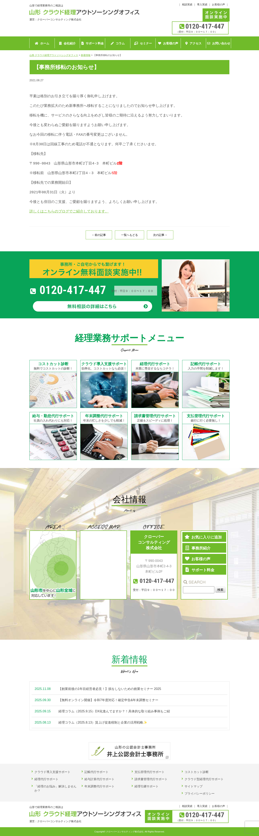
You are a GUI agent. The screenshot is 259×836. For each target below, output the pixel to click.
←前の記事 (99, 235)
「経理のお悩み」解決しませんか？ (55, 788)
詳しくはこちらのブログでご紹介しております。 (69, 211)
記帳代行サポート (96, 772)
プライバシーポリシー (200, 793)
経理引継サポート (147, 786)
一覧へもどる (129, 235)
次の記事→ (160, 235)
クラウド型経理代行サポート (204, 779)
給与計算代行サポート (99, 779)
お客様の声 (218, 4)
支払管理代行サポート (150, 772)
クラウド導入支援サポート (52, 772)
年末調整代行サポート (99, 786)
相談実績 (187, 4)
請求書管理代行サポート (151, 779)
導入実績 (202, 4)
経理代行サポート (46, 779)
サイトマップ (194, 786)
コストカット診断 (197, 772)
